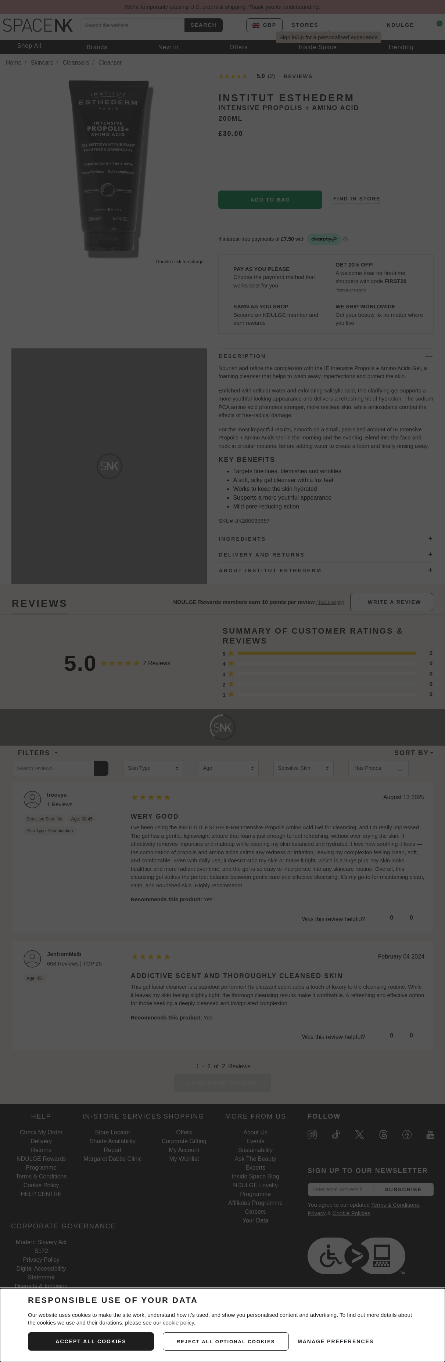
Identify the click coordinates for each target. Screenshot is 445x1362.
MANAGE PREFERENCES (338, 1341)
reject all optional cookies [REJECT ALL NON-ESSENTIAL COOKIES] (226, 1341)
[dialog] (222, 1325)
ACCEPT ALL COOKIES (90, 1341)
